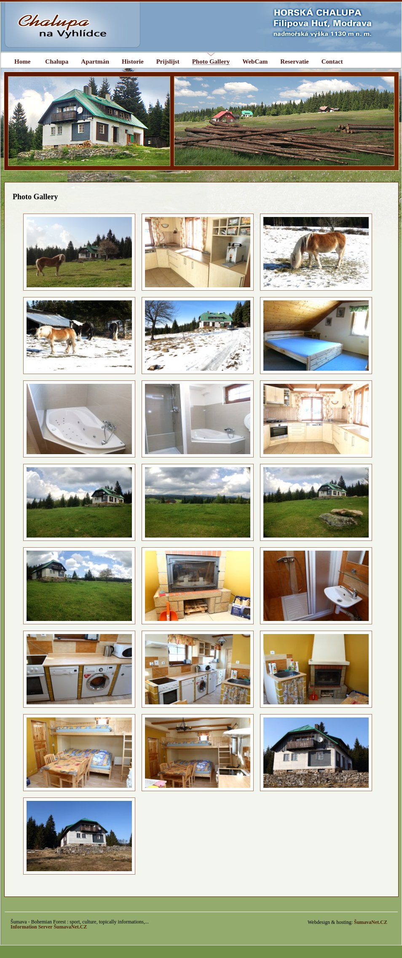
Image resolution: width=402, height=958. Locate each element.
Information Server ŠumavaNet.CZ (49, 927)
